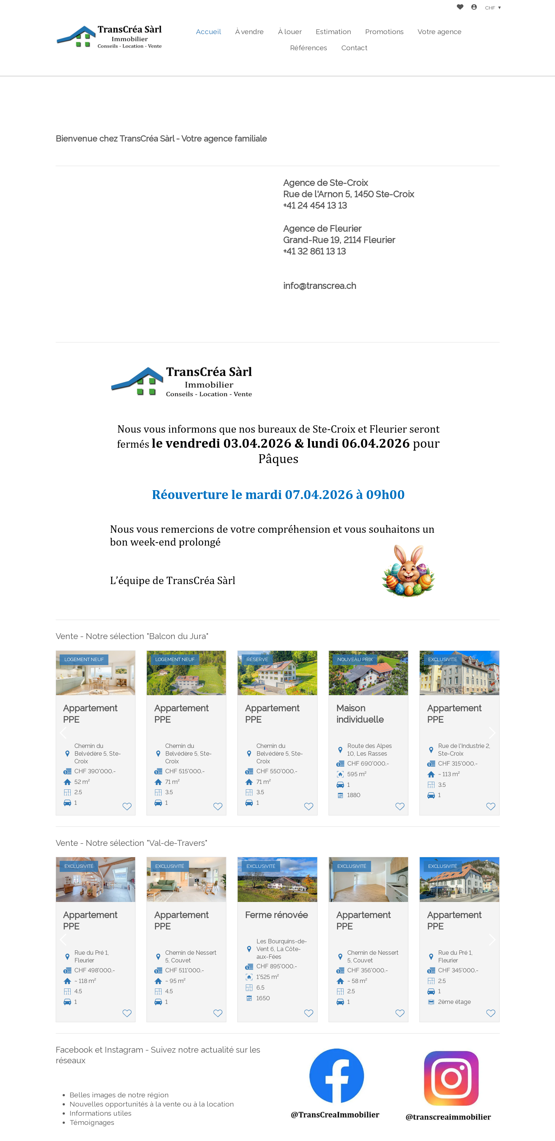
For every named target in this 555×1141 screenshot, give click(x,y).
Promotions (384, 31)
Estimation (333, 31)
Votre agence (440, 31)
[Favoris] (460, 8)
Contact (354, 48)
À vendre (249, 31)
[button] (63, 732)
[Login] (474, 8)
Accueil (208, 31)
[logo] (111, 38)
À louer (290, 31)
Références (308, 48)
